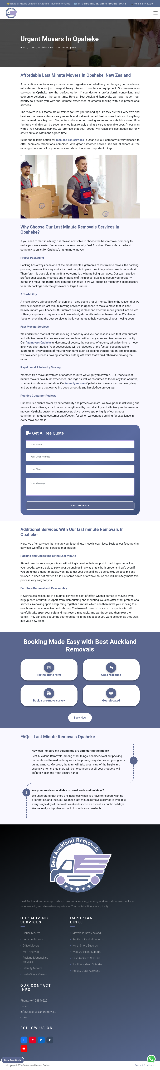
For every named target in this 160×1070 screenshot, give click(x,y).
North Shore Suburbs (85, 945)
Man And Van (31, 951)
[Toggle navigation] (155, 13)
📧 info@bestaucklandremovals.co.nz (100, 3)
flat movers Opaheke (39, 342)
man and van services (70, 140)
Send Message (80, 505)
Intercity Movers (32, 968)
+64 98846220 (38, 1000)
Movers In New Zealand (86, 933)
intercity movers (75, 383)
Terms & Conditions (144, 1065)
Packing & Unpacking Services (35, 959)
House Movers (31, 933)
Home (23, 47)
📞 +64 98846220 (141, 3)
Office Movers (31, 945)
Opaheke (42, 47)
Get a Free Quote (14, 1059)
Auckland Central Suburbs (88, 939)
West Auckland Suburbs (86, 951)
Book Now (80, 717)
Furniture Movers (33, 939)
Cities (32, 47)
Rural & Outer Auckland (86, 970)
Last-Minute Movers (35, 974)
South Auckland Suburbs (87, 964)
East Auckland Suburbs (86, 958)
